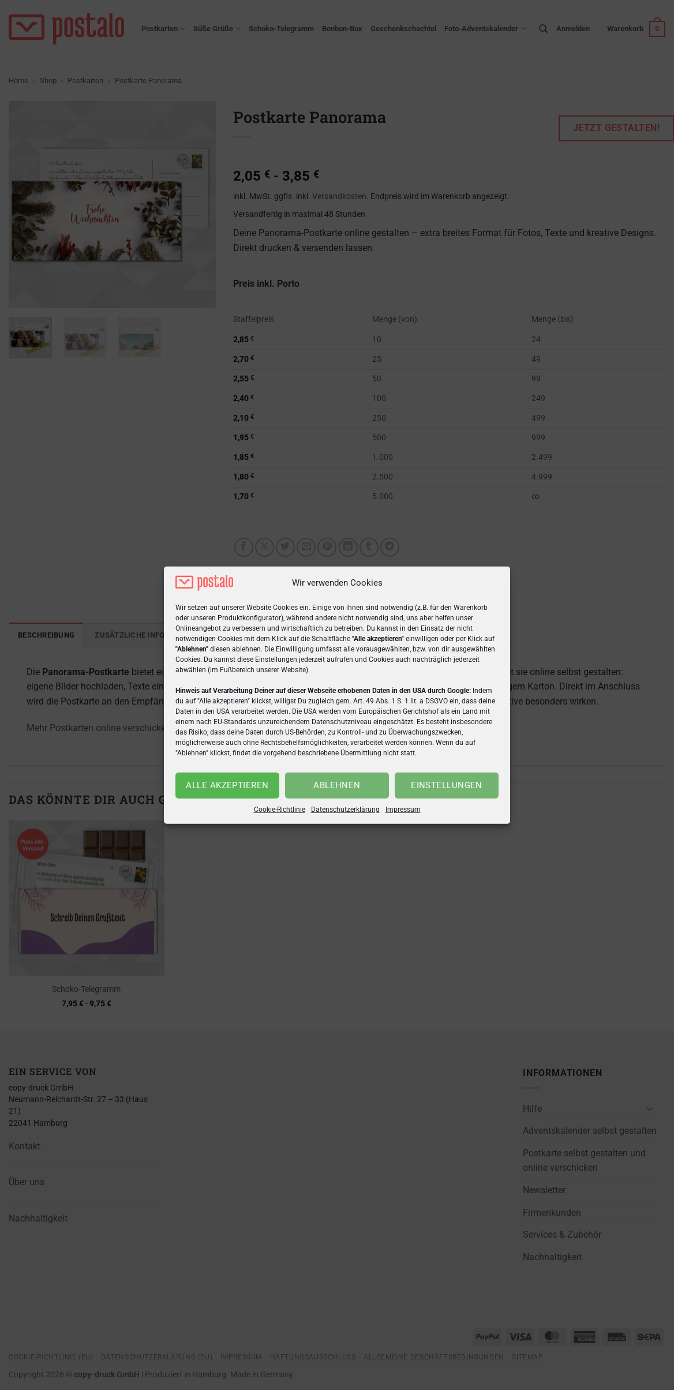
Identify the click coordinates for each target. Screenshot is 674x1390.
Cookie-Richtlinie (279, 809)
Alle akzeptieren (227, 785)
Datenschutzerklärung (345, 809)
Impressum (403, 809)
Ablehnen (337, 785)
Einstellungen (446, 785)
